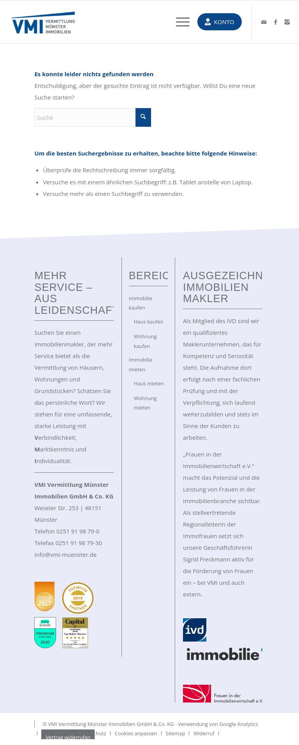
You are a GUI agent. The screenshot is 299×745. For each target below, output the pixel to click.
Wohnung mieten (145, 403)
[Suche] (92, 117)
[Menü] (179, 21)
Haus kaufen (149, 321)
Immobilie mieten (141, 364)
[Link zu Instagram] (287, 22)
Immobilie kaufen (141, 303)
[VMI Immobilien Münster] (43, 21)
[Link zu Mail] (264, 22)
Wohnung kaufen (145, 341)
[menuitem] (179, 21)
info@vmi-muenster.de (65, 554)
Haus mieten (149, 383)
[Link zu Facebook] (275, 22)
